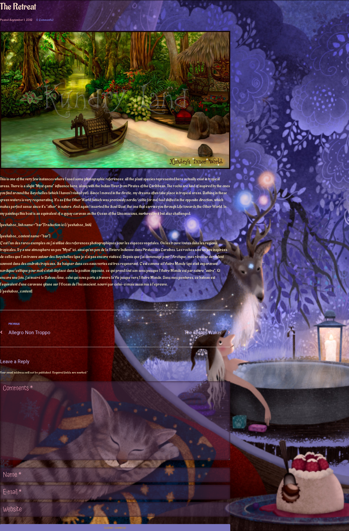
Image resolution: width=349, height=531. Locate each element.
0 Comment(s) (44, 20)
